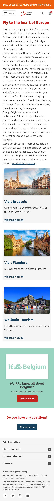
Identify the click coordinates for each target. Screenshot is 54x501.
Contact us (27, 427)
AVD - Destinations (11, 442)
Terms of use (8, 475)
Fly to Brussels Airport (12, 456)
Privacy (19, 475)
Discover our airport (12, 449)
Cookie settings (32, 475)
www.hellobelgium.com (23, 163)
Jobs (11, 478)
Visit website (27, 398)
